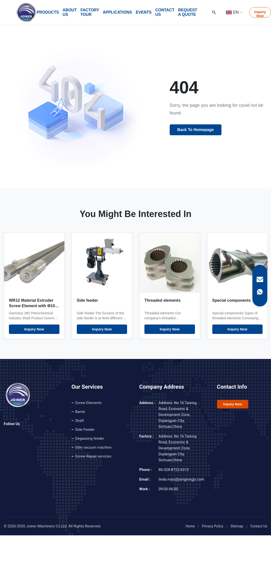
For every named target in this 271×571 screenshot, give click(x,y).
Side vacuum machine (93, 447)
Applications (117, 12)
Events (144, 12)
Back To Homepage (195, 130)
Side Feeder (85, 429)
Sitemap (236, 526)
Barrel (80, 411)
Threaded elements (162, 300)
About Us (70, 12)
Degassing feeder (89, 438)
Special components (231, 300)
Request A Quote (187, 12)
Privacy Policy (212, 526)
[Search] (214, 12)
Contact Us (164, 12)
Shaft (79, 420)
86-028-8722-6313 (174, 469)
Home (190, 526)
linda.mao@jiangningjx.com (181, 479)
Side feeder (87, 300)
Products (48, 12)
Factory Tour (90, 12)
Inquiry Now (34, 329)
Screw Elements (88, 403)
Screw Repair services (93, 456)
